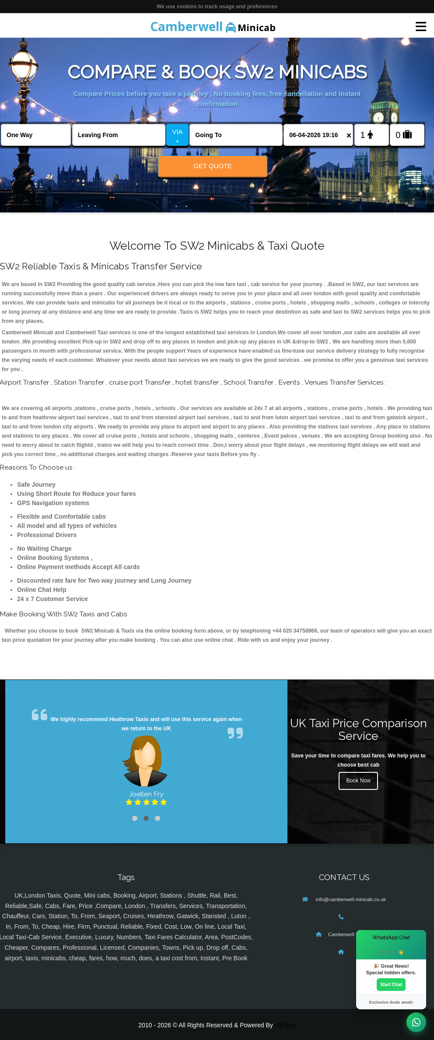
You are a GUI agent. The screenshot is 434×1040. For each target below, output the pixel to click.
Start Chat (391, 984)
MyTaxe (285, 1025)
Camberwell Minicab (350, 934)
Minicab (213, 26)
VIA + (177, 136)
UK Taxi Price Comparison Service (358, 729)
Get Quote (212, 166)
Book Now (358, 781)
